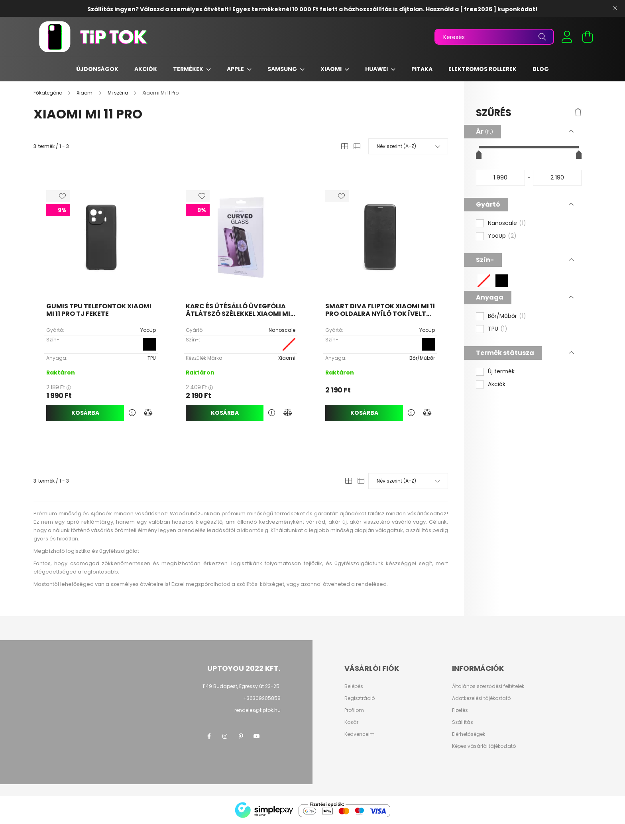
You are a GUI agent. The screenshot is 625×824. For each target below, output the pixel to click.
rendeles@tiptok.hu (257, 710)
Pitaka (421, 69)
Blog (541, 69)
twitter (273, 736)
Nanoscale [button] (507, 223)
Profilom (354, 710)
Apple (236, 69)
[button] (484, 281)
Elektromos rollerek (482, 69)
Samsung (282, 69)
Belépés (353, 686)
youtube (257, 736)
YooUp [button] (502, 236)
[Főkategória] (48, 92)
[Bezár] (615, 8)
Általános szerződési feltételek (488, 686)
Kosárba (85, 413)
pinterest (241, 736)
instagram (225, 736)
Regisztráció (359, 698)
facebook (209, 736)
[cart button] (588, 37)
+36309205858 (262, 698)
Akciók (145, 69)
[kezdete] (500, 178)
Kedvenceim (359, 734)
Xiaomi (331, 69)
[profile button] (567, 37)
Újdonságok (97, 69)
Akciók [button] (496, 384)
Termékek (188, 69)
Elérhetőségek (468, 734)
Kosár (351, 722)
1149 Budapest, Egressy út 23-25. (241, 686)
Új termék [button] (501, 371)
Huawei (377, 69)
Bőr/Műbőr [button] (507, 316)
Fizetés (460, 710)
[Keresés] (494, 37)
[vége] (557, 178)
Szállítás (462, 722)
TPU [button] (497, 329)
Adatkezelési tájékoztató (481, 698)
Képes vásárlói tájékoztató (484, 746)
